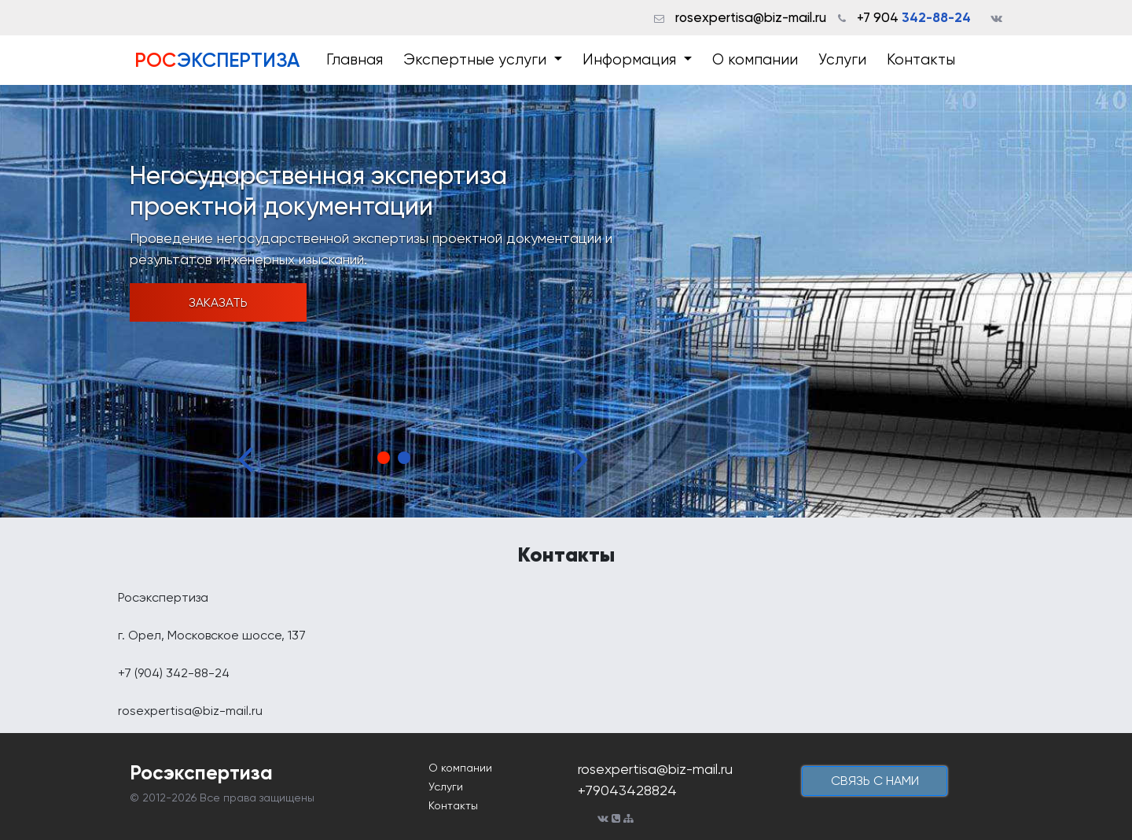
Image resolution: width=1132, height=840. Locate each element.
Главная (354, 59)
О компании (755, 59)
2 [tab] (404, 457)
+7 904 (914, 17)
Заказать (218, 302)
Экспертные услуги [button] (476, 59)
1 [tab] (383, 457)
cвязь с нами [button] (875, 780)
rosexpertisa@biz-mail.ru (750, 17)
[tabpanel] (566, 301)
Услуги (842, 59)
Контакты (921, 59)
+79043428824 (627, 790)
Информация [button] (631, 59)
